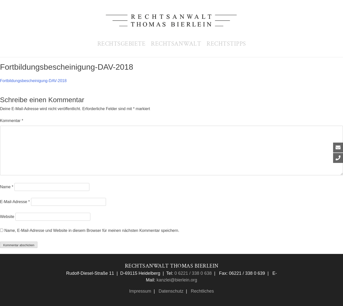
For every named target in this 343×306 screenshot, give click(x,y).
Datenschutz (170, 291)
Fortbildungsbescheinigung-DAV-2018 (33, 81)
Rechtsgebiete (121, 44)
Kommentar (11, 121)
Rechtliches (202, 291)
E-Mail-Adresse (15, 202)
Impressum (140, 291)
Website (7, 216)
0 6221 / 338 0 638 (192, 273)
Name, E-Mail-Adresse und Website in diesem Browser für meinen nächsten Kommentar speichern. (91, 230)
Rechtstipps (226, 44)
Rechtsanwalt (176, 44)
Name (6, 187)
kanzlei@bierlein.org (177, 279)
